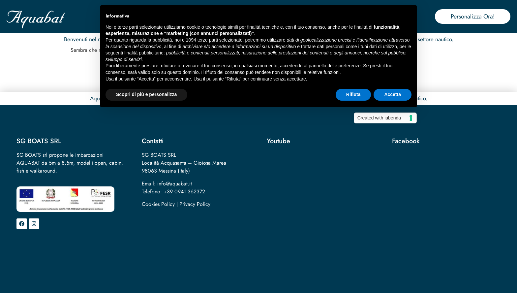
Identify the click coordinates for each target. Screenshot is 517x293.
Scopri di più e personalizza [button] (146, 94)
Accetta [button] (392, 94)
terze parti (208, 40)
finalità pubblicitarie (144, 52)
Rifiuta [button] (353, 94)
